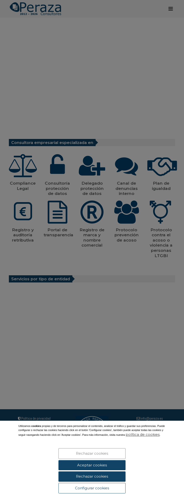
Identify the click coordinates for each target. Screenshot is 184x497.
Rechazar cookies (92, 453)
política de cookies (143, 434)
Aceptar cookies (92, 465)
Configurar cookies (92, 488)
